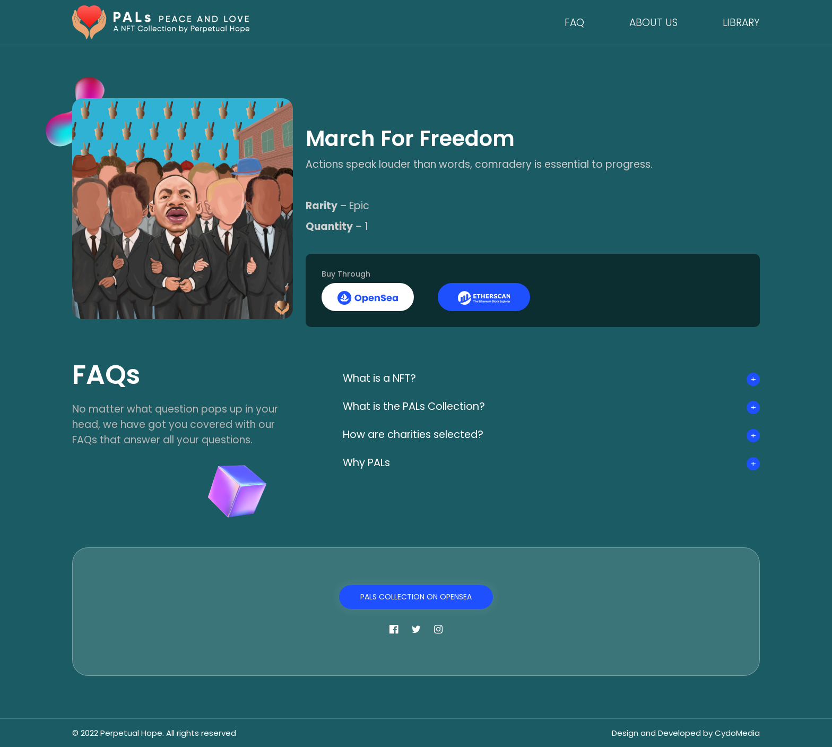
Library (741, 23)
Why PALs (369, 462)
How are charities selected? (420, 434)
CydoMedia (737, 733)
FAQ (574, 23)
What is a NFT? (384, 378)
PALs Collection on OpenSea (416, 596)
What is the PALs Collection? (422, 406)
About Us (653, 23)
